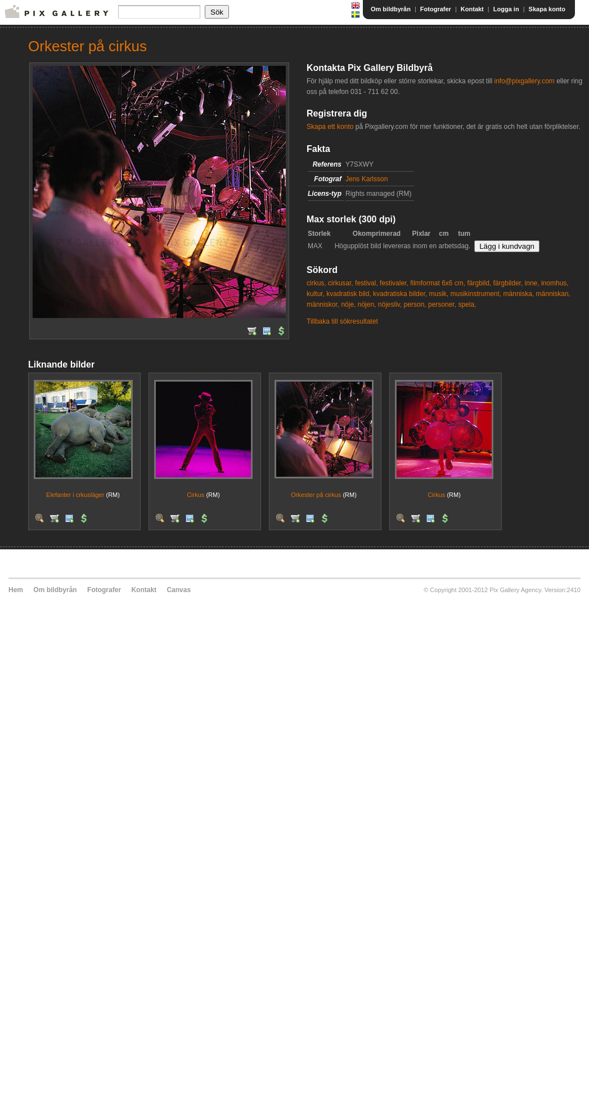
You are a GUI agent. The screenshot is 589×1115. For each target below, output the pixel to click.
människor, (323, 304)
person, (415, 304)
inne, (532, 283)
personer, (442, 304)
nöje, (348, 304)
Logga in (506, 9)
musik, (438, 294)
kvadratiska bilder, (400, 294)
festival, (366, 283)
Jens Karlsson (366, 179)
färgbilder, (508, 283)
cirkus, (316, 283)
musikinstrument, (475, 294)
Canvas (179, 590)
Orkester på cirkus (316, 494)
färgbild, (479, 283)
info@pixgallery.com (524, 81)
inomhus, (555, 283)
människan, (553, 294)
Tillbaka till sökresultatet (342, 321)
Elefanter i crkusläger (75, 494)
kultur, (316, 294)
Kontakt (472, 9)
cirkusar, (340, 283)
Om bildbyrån (391, 9)
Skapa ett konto (330, 127)
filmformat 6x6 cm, (437, 283)
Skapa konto (547, 9)
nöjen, (367, 304)
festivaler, (394, 283)
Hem (15, 590)
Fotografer (435, 9)
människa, (518, 294)
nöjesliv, (390, 304)
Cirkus (195, 494)
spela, (467, 304)
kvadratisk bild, (348, 294)
